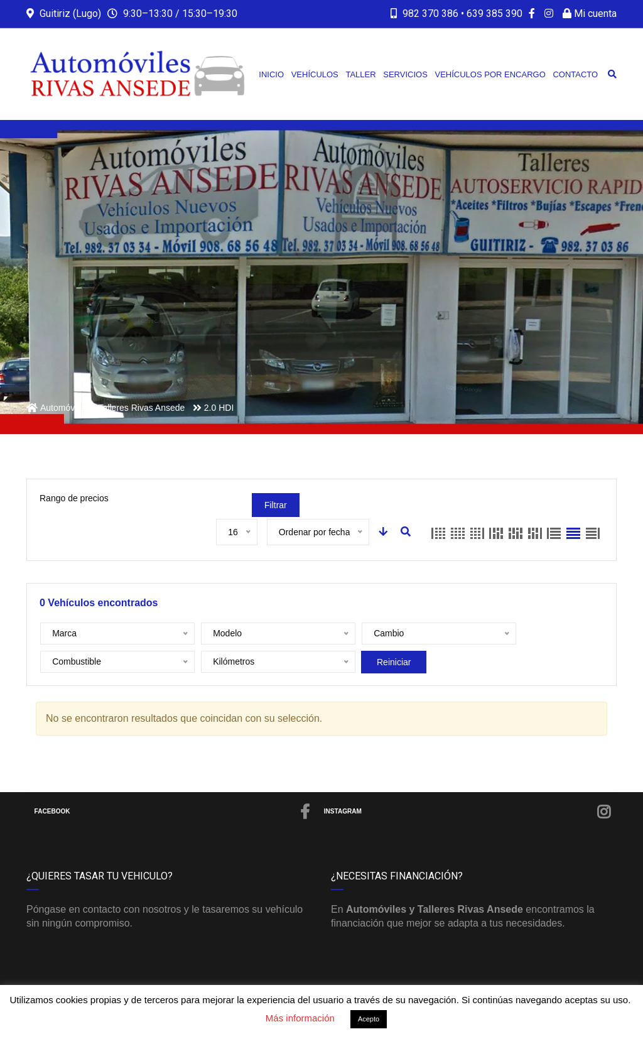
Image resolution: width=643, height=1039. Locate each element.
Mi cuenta (590, 13)
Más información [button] (300, 1018)
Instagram (467, 811)
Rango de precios (74, 498)
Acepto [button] (368, 1019)
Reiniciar (215, 662)
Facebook (173, 811)
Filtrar (275, 505)
